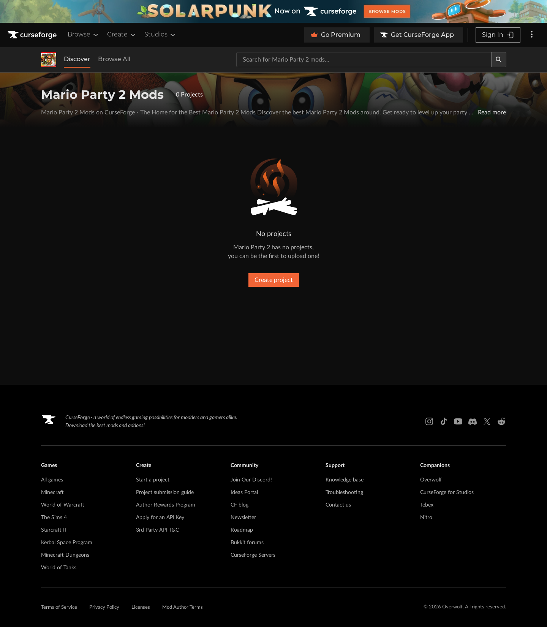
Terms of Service (59, 607)
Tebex (426, 505)
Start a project (152, 480)
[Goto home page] (33, 35)
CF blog (239, 505)
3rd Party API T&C (157, 530)
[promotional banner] (273, 11)
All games (52, 480)
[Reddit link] (501, 421)
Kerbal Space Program (66, 542)
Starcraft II (53, 530)
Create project (274, 280)
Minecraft (52, 492)
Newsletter (243, 517)
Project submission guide (165, 492)
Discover (77, 59)
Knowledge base (345, 480)
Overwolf (431, 480)
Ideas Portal (244, 492)
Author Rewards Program (165, 505)
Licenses (140, 607)
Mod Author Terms (182, 607)
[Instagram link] (429, 421)
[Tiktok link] (443, 421)
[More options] (531, 35)
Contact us (338, 505)
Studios (160, 34)
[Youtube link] (458, 421)
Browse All (114, 59)
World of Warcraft (62, 505)
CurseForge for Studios (447, 492)
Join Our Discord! (251, 480)
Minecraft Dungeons (65, 555)
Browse (84, 34)
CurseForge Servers (253, 555)
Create (122, 34)
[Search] (498, 59)
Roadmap (242, 530)
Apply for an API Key (160, 517)
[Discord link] (472, 421)
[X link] (487, 421)
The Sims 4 (54, 517)
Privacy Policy (104, 607)
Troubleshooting (344, 492)
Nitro (426, 517)
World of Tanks (58, 567)
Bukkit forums (247, 542)
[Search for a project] (364, 59)
